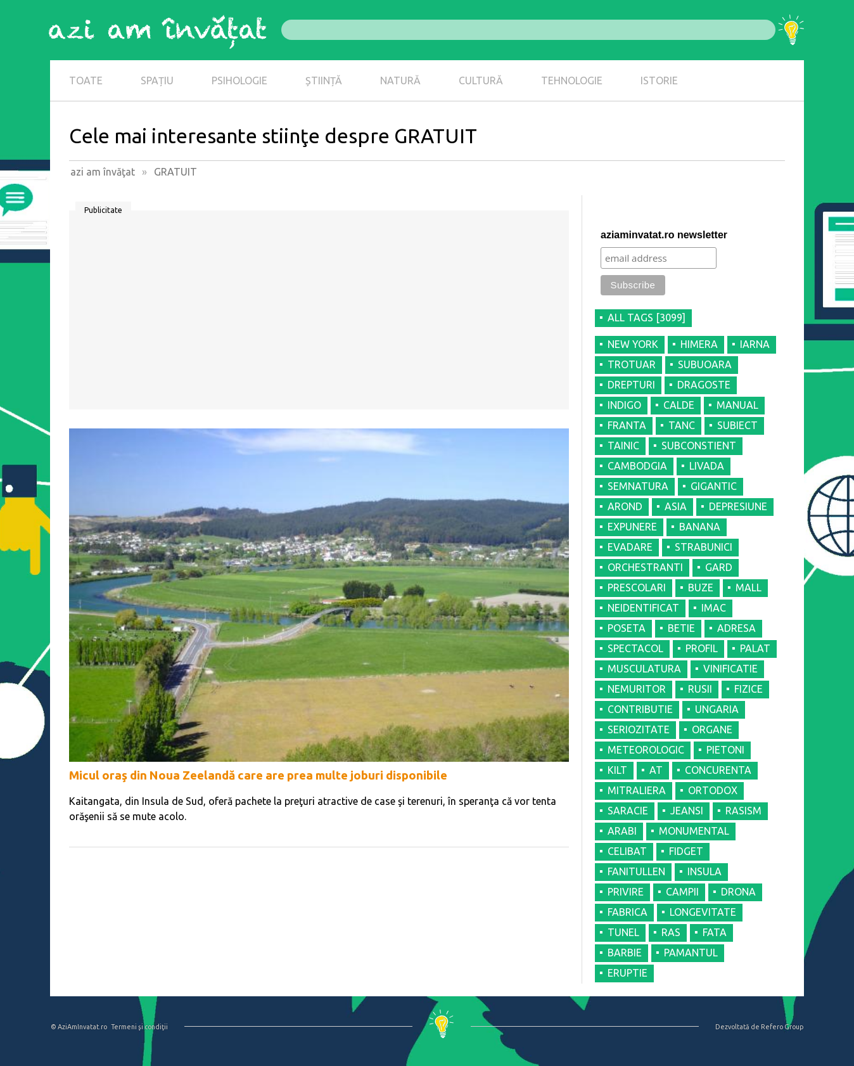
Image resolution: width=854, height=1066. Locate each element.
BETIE (681, 628)
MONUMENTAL (694, 831)
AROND (625, 506)
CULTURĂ (481, 80)
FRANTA (627, 425)
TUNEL (623, 932)
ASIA (676, 506)
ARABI (622, 831)
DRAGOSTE (703, 384)
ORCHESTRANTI (645, 567)
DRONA (738, 891)
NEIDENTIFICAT (643, 607)
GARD (718, 567)
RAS (670, 932)
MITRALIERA (637, 790)
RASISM (743, 810)
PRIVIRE (626, 891)
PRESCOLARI (637, 587)
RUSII (700, 689)
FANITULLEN (636, 871)
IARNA (755, 344)
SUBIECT (737, 425)
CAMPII (682, 891)
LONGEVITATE (703, 912)
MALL (749, 587)
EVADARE (630, 547)
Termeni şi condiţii (139, 1027)
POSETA (627, 628)
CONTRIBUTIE (640, 709)
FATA (715, 932)
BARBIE (625, 952)
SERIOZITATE (639, 729)
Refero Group (782, 1027)
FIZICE (748, 689)
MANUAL (737, 405)
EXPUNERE (632, 526)
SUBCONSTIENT (698, 445)
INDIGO (624, 405)
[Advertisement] (319, 314)
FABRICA (627, 912)
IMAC (713, 607)
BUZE (700, 587)
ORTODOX (712, 790)
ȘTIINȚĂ (323, 80)
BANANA (699, 526)
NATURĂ (400, 80)
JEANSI (686, 810)
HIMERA (699, 344)
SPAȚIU (157, 80)
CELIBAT (627, 851)
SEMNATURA (638, 486)
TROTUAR (632, 364)
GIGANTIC (714, 486)
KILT (617, 770)
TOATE (86, 80)
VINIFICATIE (730, 668)
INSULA (704, 871)
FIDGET (686, 851)
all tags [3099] (646, 317)
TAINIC (623, 445)
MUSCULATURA (644, 668)
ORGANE (712, 729)
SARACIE (628, 810)
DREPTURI (631, 384)
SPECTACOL (635, 648)
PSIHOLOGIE (239, 80)
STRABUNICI (703, 547)
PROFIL (701, 648)
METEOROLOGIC (646, 749)
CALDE (678, 405)
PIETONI (725, 749)
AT (656, 770)
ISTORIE (659, 80)
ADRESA (736, 628)
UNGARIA (717, 709)
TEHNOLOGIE (571, 80)
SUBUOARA (705, 364)
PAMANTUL (691, 952)
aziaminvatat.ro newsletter (664, 234)
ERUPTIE (627, 973)
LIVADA (706, 466)
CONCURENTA (718, 770)
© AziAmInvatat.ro (79, 1027)
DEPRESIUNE (738, 506)
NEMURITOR (637, 689)
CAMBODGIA (637, 466)
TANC (681, 425)
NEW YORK (633, 344)
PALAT (755, 648)
